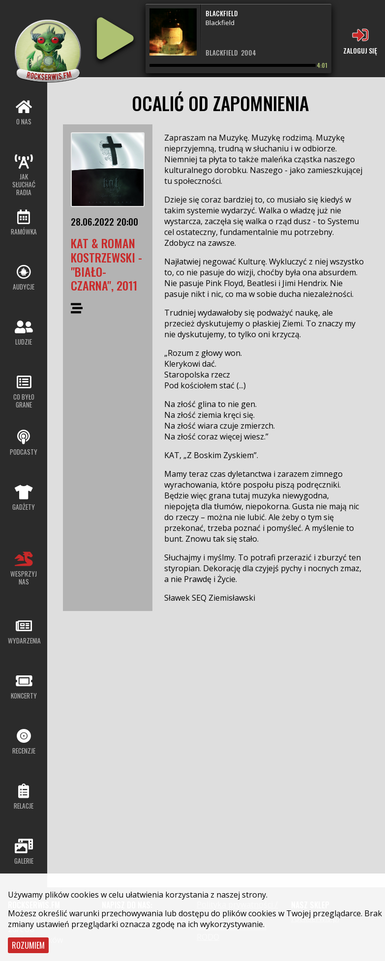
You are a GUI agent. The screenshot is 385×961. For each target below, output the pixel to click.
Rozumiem (28, 945)
